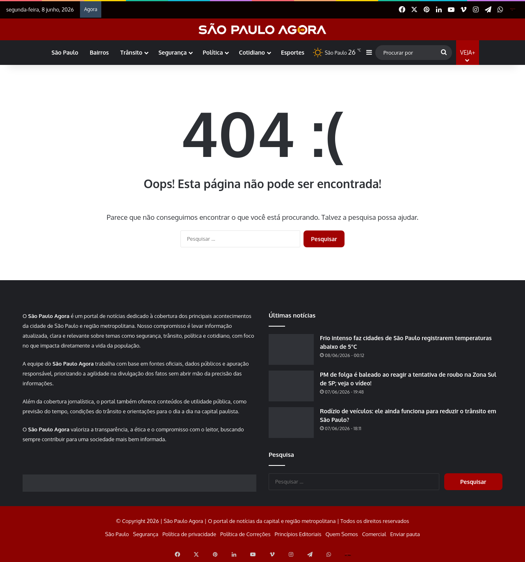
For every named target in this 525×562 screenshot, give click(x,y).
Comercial (374, 534)
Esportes (292, 52)
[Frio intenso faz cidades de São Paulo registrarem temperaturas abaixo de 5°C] (291, 349)
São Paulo (65, 52)
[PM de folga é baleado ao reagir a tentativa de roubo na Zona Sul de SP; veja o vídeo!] (291, 386)
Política (213, 52)
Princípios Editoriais (297, 534)
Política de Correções (245, 534)
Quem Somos (341, 534)
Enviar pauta (405, 534)
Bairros (99, 52)
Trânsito (131, 52)
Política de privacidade (189, 534)
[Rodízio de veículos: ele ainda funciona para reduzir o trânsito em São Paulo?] (291, 422)
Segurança (172, 52)
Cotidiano (252, 52)
